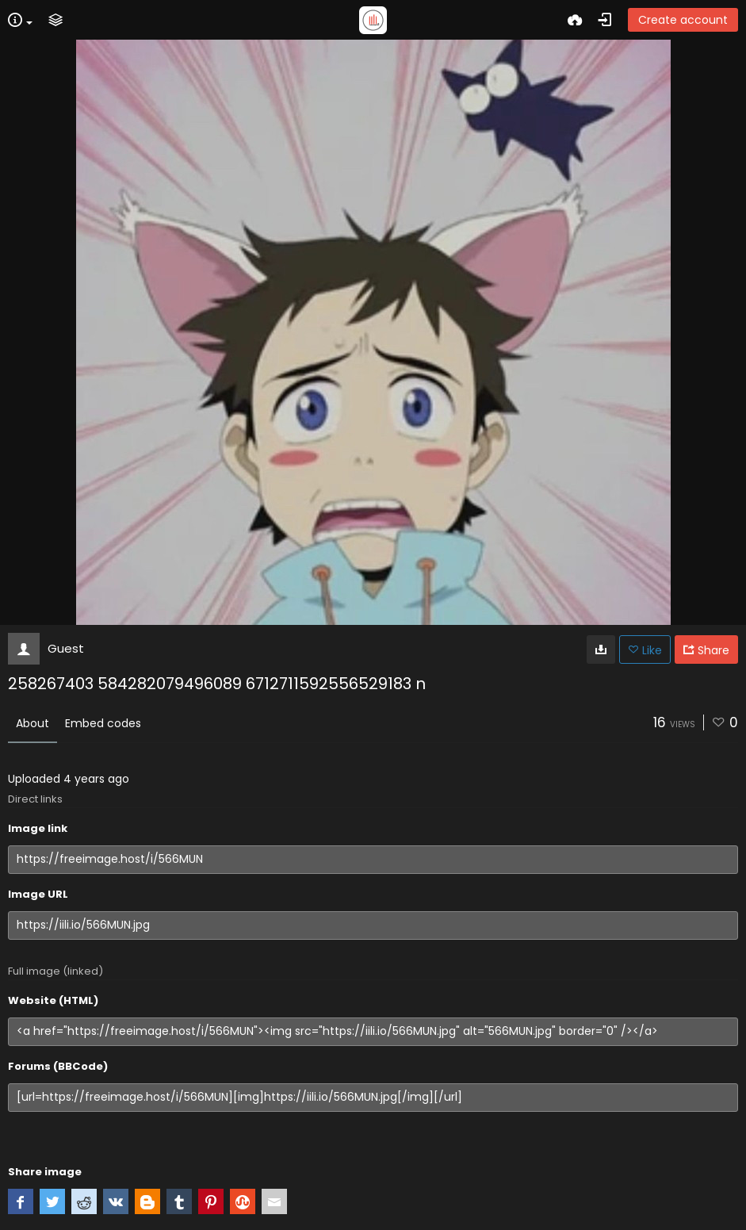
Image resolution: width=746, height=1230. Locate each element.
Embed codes (103, 723)
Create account (683, 20)
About (32, 723)
